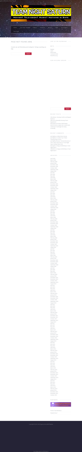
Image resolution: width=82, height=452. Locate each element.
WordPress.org (54, 55)
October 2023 (53, 206)
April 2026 (52, 158)
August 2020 (53, 266)
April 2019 (52, 290)
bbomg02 (52, 146)
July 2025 (52, 172)
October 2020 (53, 263)
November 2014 (54, 374)
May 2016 (52, 346)
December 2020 (54, 260)
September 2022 (54, 226)
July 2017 (52, 323)
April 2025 (52, 177)
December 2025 (54, 165)
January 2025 (53, 182)
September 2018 (54, 301)
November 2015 (54, 355)
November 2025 (54, 166)
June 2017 (52, 325)
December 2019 (54, 277)
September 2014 (54, 377)
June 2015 (52, 363)
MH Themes (50, 424)
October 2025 (53, 168)
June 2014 (52, 382)
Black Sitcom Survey (62, 136)
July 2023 (52, 211)
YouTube (16, 31)
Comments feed (54, 54)
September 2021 (54, 246)
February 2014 (53, 388)
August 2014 (53, 379)
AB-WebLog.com (45, 451)
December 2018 (54, 296)
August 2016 (53, 341)
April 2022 (52, 234)
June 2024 (52, 193)
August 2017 (53, 322)
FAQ (56, 27)
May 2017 (52, 327)
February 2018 (53, 312)
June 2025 (52, 174)
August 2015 (53, 360)
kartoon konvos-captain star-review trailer (60, 125)
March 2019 (53, 292)
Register (52, 49)
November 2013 (54, 393)
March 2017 (53, 330)
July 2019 (52, 285)
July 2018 (52, 304)
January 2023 (53, 220)
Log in (51, 51)
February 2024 (53, 200)
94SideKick (52, 149)
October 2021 (53, 244)
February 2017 (53, 331)
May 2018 (52, 307)
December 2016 (54, 334)
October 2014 (53, 376)
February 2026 (53, 161)
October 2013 (53, 395)
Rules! (50, 27)
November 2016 (54, 336)
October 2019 (53, 280)
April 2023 (52, 215)
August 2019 (53, 284)
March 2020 (53, 272)
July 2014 (52, 380)
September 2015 (54, 358)
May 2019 (52, 288)
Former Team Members (55, 410)
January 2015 (53, 371)
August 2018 (53, 303)
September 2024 (54, 188)
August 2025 (53, 171)
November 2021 (54, 242)
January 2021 (53, 258)
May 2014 (52, 384)
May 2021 (52, 252)
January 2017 (53, 333)
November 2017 (54, 317)
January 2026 (53, 163)
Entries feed (53, 52)
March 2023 (53, 217)
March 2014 (53, 387)
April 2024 (52, 196)
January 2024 (53, 201)
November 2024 (54, 185)
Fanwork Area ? (54, 413)
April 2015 (52, 366)
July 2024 (52, 192)
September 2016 (54, 339)
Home (15, 27)
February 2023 (53, 219)
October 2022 (53, 225)
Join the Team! (25, 27)
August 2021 (53, 247)
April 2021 (52, 253)
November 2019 (54, 279)
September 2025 (54, 169)
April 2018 (52, 309)
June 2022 (52, 231)
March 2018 (53, 311)
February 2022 (53, 238)
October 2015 (53, 357)
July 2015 (52, 361)
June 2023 (52, 212)
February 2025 (53, 180)
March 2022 (53, 236)
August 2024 (53, 190)
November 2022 (54, 223)
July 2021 (52, 249)
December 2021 (54, 241)
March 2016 (53, 349)
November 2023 (54, 204)
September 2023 (54, 207)
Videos (35, 27)
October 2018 (53, 299)
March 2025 (53, 179)
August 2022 (53, 228)
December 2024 (54, 184)
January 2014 (53, 390)
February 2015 (53, 369)
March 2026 (53, 160)
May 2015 (52, 365)
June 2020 (52, 269)
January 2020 (53, 276)
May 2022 (52, 233)
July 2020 (52, 268)
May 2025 (52, 176)
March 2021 (53, 255)
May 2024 (52, 195)
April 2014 (52, 385)
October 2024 (53, 187)
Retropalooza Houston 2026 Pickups (58, 123)
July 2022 (52, 230)
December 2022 (54, 222)
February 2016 (53, 350)
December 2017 (54, 315)
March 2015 (53, 368)
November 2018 (54, 298)
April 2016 (52, 347)
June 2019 (52, 287)
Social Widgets (35, 451)
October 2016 (53, 338)
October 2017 (53, 319)
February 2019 (53, 293)
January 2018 (53, 314)
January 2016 (53, 352)
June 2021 (52, 250)
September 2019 (54, 282)
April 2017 (52, 328)
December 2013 (54, 392)
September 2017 (54, 320)
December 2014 (54, 372)
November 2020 (54, 261)
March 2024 (53, 198)
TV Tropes (64, 27)
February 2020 (53, 274)
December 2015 (54, 353)
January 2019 (53, 295)
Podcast (42, 27)
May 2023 (52, 214)
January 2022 (53, 239)
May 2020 (52, 271)
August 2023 (53, 209)
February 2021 (53, 257)
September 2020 (54, 265)
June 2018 (52, 306)
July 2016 (52, 342)
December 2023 (54, 203)
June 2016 (52, 344)
